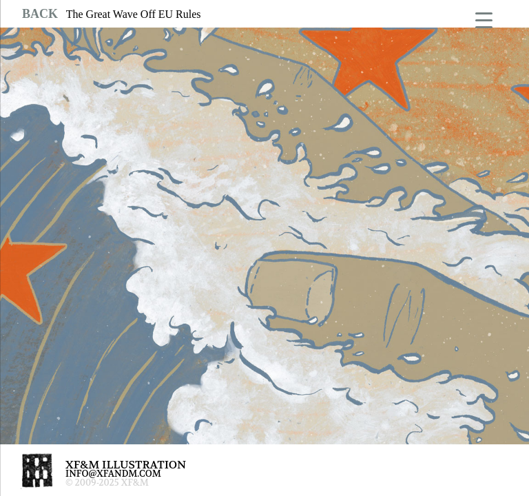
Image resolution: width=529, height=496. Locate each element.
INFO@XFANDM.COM (113, 473)
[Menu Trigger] (484, 19)
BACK (40, 14)
